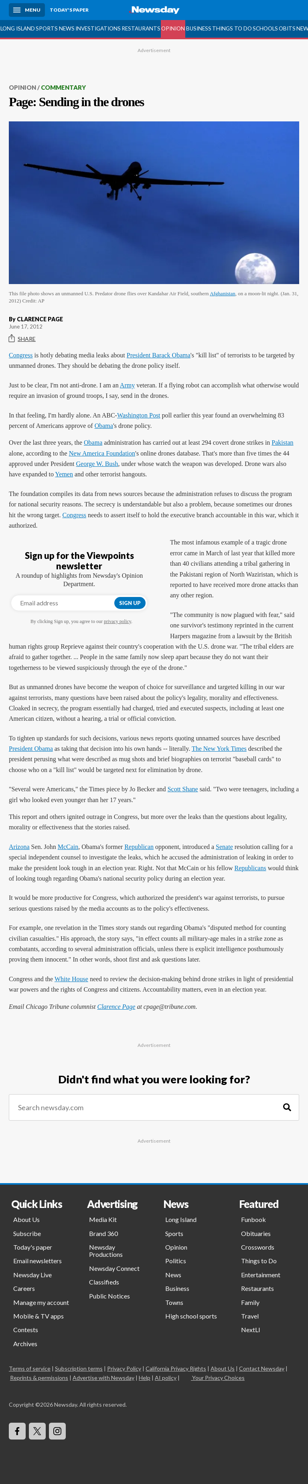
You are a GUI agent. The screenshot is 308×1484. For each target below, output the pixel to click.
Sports (47, 28)
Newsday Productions (106, 1250)
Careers (24, 1288)
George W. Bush (97, 463)
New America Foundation (102, 453)
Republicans (250, 868)
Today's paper (32, 1247)
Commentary (63, 87)
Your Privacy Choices (218, 1377)
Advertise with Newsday (103, 1377)
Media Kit (103, 1219)
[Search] (287, 1107)
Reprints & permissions (39, 1377)
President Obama (31, 748)
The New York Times (219, 748)
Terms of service (30, 1368)
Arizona (19, 846)
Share (22, 338)
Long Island (17, 28)
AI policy (165, 1377)
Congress (21, 355)
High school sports (191, 1316)
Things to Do (232, 28)
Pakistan (282, 442)
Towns (174, 1302)
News (67, 28)
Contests (25, 1329)
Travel (250, 1316)
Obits (287, 28)
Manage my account (41, 1302)
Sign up (130, 603)
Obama (104, 425)
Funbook (253, 1219)
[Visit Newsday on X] (37, 1431)
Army (127, 385)
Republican (139, 846)
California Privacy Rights (176, 1368)
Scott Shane (183, 789)
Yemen (64, 474)
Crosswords (257, 1247)
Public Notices (109, 1296)
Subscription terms (79, 1368)
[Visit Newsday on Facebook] (17, 1431)
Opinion (173, 28)
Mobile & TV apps (38, 1316)
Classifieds (104, 1282)
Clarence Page (116, 1006)
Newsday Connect (114, 1268)
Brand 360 (103, 1233)
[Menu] (27, 10)
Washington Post (138, 415)
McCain (68, 846)
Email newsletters (37, 1260)
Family (250, 1302)
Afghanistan (222, 293)
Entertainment (260, 1274)
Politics (175, 1260)
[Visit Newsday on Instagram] (57, 1431)
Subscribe (27, 1233)
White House (71, 979)
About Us (26, 1219)
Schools (265, 28)
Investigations (98, 28)
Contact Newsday (261, 1368)
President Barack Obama (158, 355)
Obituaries (256, 1233)
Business (198, 28)
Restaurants (141, 28)
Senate (224, 846)
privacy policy (117, 621)
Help (144, 1377)
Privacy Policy (124, 1368)
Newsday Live (32, 1274)
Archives (25, 1343)
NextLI (250, 1329)
